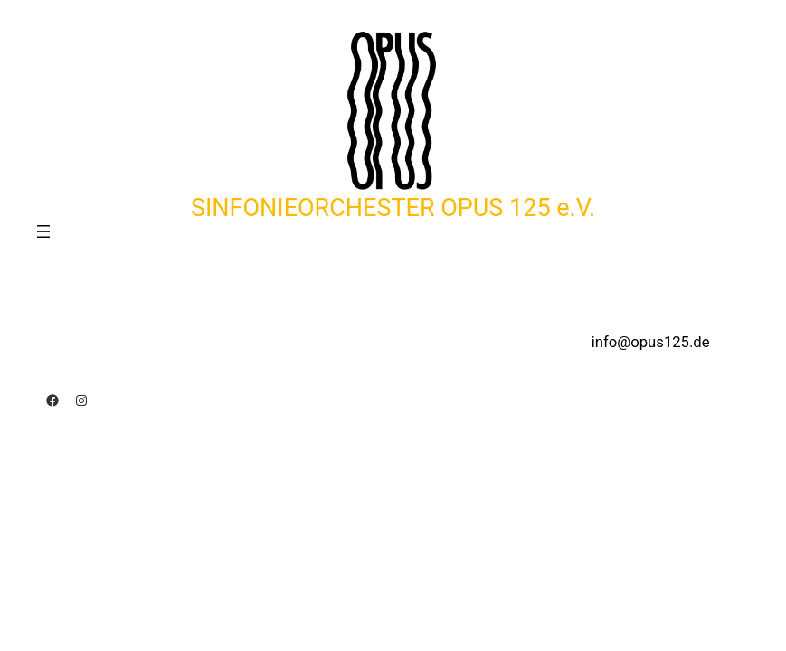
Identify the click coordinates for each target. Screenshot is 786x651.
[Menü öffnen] (43, 231)
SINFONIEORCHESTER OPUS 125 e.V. (393, 207)
